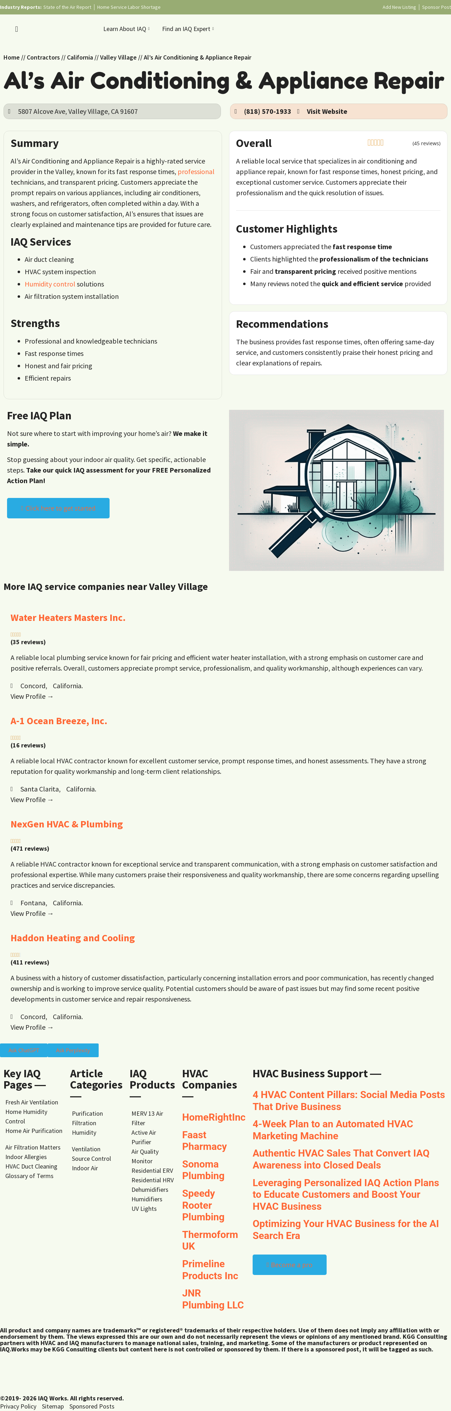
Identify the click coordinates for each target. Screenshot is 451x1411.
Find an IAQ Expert (189, 29)
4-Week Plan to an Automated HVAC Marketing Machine (333, 1130)
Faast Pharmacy (204, 1141)
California (80, 57)
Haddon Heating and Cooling (73, 937)
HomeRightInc (214, 1117)
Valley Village (118, 57)
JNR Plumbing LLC (213, 1299)
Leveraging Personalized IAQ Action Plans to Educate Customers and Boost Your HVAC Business (346, 1194)
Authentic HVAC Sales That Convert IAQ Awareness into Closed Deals (341, 1159)
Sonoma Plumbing (203, 1170)
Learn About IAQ (127, 29)
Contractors (43, 57)
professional (196, 171)
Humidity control (50, 283)
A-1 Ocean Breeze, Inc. (59, 720)
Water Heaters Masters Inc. (68, 617)
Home (12, 57)
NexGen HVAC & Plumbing (67, 824)
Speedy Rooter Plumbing (203, 1205)
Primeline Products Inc (210, 1270)
